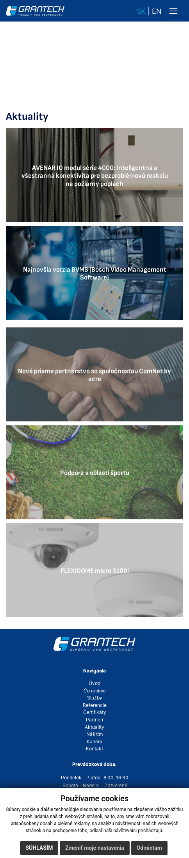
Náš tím (94, 734)
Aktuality (94, 727)
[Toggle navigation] (173, 11)
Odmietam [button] (149, 848)
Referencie (95, 705)
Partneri (94, 720)
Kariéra (94, 741)
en (157, 11)
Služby (94, 698)
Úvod (94, 683)
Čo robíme (95, 691)
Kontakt (94, 749)
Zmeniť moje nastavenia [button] (94, 848)
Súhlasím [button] (39, 848)
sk (141, 11)
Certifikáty (94, 712)
